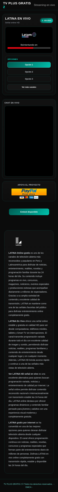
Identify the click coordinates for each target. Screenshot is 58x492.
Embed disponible (29, 212)
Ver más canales (29, 87)
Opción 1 (29, 65)
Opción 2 (29, 72)
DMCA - (29, 487)
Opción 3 (29, 79)
